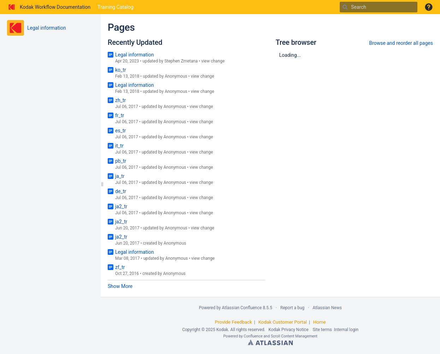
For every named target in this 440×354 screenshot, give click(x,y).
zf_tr (120, 267)
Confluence (253, 336)
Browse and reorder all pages (401, 43)
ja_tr (120, 176)
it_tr (119, 146)
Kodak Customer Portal (282, 322)
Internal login (346, 329)
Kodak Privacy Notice (288, 329)
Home (319, 322)
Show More (120, 286)
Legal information (46, 28)
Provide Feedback (233, 322)
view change (213, 61)
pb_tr (120, 161)
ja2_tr (121, 206)
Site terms (322, 329)
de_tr (120, 191)
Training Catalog (115, 7)
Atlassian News (327, 307)
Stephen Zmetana (180, 61)
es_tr (120, 130)
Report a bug (292, 307)
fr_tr (119, 115)
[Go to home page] (49, 7)
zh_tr (120, 100)
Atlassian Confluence (242, 307)
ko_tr (120, 70)
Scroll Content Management (294, 336)
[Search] (345, 7)
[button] (428, 7)
